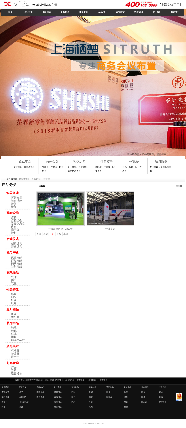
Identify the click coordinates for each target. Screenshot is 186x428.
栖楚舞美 (80, 380)
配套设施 (12, 213)
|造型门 (4, 402)
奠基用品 (16, 257)
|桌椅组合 (23, 397)
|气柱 (73, 402)
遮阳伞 (15, 317)
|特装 (143, 397)
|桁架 (4, 407)
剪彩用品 (16, 260)
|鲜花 (126, 402)
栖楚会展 (103, 380)
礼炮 (14, 303)
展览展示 (35, 179)
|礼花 (91, 402)
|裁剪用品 (58, 397)
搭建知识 (138, 12)
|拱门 (73, 397)
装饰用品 (12, 323)
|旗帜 (126, 407)
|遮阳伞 (109, 397)
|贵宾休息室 (23, 402)
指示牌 (15, 229)
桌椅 (14, 217)
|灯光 (161, 392)
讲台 (14, 226)
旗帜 (14, 336)
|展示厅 (144, 402)
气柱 (14, 283)
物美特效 (12, 289)
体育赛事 (83, 12)
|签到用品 (58, 407)
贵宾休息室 (18, 223)
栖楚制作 (92, 380)
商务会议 (47, 12)
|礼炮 (91, 407)
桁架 (14, 206)
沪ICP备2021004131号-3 (64, 380)
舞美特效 (92, 387)
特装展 (47, 179)
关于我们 (157, 12)
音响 (14, 370)
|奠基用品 (58, 392)
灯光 (14, 367)
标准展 (15, 350)
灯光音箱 (162, 387)
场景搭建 (12, 193)
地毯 (14, 327)
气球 (14, 277)
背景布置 (16, 197)
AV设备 (101, 12)
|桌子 (21, 392)
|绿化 (126, 397)
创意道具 (16, 243)
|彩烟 (91, 392)
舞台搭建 (16, 200)
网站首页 (23, 179)
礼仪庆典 (65, 12)
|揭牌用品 (58, 402)
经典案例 (161, 161)
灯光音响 (12, 363)
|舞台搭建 (5, 397)
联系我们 (175, 12)
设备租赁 (120, 12)
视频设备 (16, 373)
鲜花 (14, 333)
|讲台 (21, 407)
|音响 (161, 397)
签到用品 (16, 266)
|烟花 (91, 397)
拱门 (14, 280)
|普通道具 (40, 397)
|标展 (143, 392)
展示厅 (15, 356)
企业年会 (28, 12)
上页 (45, 234)
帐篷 (14, 313)
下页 (59, 234)
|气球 (73, 392)
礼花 (14, 300)
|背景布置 (5, 392)
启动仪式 (12, 239)
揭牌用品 (16, 263)
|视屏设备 (162, 402)
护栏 (14, 232)
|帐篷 (108, 392)
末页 (65, 234)
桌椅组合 (16, 220)
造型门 (15, 203)
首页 (10, 12)
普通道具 (16, 246)
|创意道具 (40, 392)
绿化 (14, 330)
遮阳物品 (12, 309)
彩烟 (14, 294)
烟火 (14, 297)
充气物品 (12, 272)
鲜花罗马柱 (18, 340)
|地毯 (126, 392)
